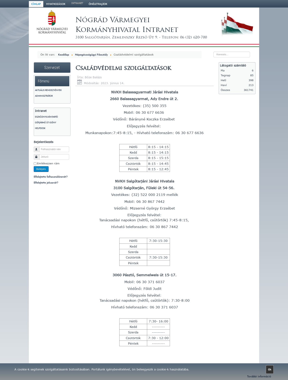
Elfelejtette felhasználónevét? (51, 177)
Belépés (41, 168)
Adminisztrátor (44, 95)
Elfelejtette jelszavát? (46, 183)
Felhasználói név (38, 147)
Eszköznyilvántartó (46, 116)
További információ (259, 376)
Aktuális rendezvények (48, 90)
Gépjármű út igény (45, 122)
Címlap (36, 4)
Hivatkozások (55, 4)
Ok (269, 369)
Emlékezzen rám (48, 163)
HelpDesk (40, 128)
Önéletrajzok (98, 4)
